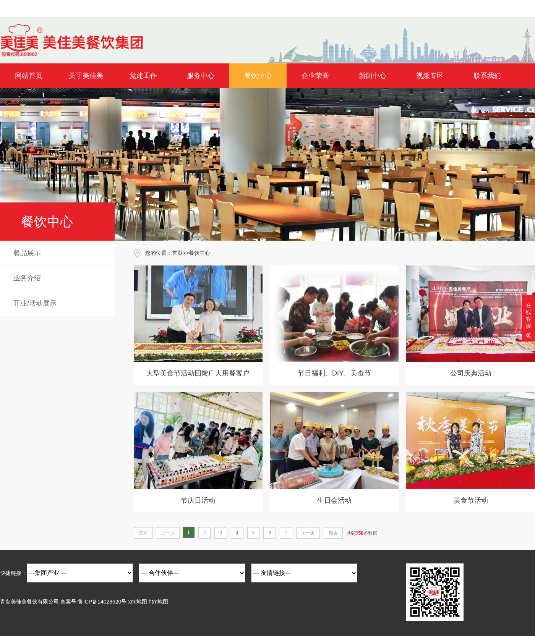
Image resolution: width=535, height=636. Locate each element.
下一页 (308, 533)
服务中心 (200, 75)
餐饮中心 (258, 75)
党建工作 (143, 75)
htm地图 (158, 602)
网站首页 (28, 75)
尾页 (333, 533)
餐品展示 (27, 253)
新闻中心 (372, 75)
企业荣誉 (315, 75)
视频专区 (430, 75)
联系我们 (487, 75)
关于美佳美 (86, 75)
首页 (177, 253)
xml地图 (137, 602)
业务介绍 (27, 278)
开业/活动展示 (35, 303)
